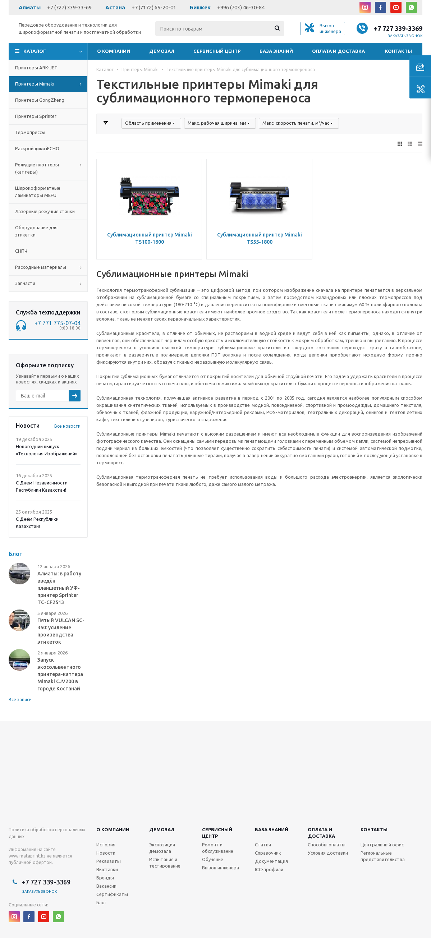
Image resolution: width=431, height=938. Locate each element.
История (105, 844)
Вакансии (106, 885)
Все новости (67, 426)
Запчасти (25, 283)
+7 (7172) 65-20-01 (154, 7)
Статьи (263, 844)
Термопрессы (30, 132)
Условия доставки (328, 852)
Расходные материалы (40, 267)
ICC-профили (269, 869)
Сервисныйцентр (217, 832)
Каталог (34, 51)
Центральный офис (382, 844)
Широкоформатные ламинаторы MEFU (37, 191)
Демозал (161, 51)
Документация (271, 861)
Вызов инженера (220, 867)
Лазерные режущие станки (45, 211)
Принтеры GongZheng (39, 99)
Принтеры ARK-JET (36, 67)
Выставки (107, 869)
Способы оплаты (326, 844)
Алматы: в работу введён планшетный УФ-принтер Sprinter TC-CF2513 (59, 588)
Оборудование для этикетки (36, 231)
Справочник (268, 852)
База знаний (276, 51)
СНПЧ (21, 250)
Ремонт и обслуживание (217, 848)
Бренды (105, 877)
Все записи (20, 699)
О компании (113, 51)
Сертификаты (112, 894)
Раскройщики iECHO (37, 148)
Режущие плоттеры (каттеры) (37, 168)
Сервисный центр (216, 51)
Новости (105, 852)
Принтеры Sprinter (35, 116)
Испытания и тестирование (164, 862)
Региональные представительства (383, 856)
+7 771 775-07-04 (58, 323)
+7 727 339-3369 (398, 28)
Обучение (212, 859)
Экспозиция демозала (162, 848)
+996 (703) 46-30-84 (241, 7)
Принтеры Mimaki (34, 83)
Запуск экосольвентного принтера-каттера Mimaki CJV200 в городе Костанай (60, 674)
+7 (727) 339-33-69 (69, 7)
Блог (101, 902)
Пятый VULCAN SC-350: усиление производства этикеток (60, 631)
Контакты (398, 51)
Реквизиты (108, 861)
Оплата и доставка (338, 51)
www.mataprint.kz (27, 856)
